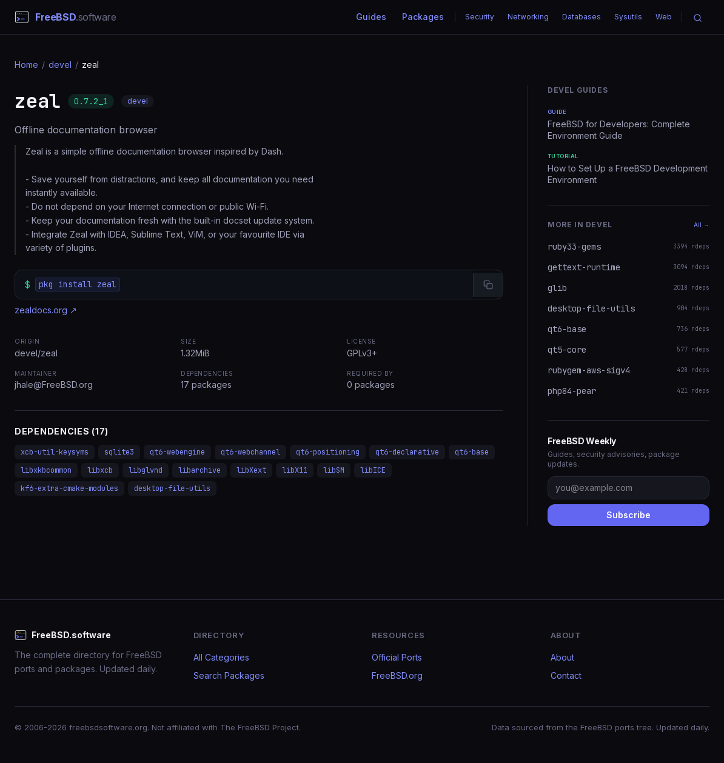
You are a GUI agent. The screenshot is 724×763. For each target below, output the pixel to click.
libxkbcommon (46, 470)
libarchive (199, 470)
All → (701, 224)
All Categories (221, 657)
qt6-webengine (177, 452)
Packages (423, 17)
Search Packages (228, 675)
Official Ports (397, 657)
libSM (333, 470)
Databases (581, 16)
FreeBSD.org (397, 675)
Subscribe (628, 515)
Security (479, 16)
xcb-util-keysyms (55, 452)
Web (663, 16)
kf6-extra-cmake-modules (69, 488)
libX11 (294, 470)
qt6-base (472, 452)
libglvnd (146, 470)
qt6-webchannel (250, 452)
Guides (371, 17)
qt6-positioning (328, 452)
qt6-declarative (407, 452)
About (562, 657)
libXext (251, 470)
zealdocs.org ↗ (46, 310)
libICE (373, 470)
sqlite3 (119, 452)
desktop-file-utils (172, 488)
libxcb (100, 470)
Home (26, 64)
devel (60, 64)
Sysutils (628, 16)
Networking (528, 16)
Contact (566, 675)
